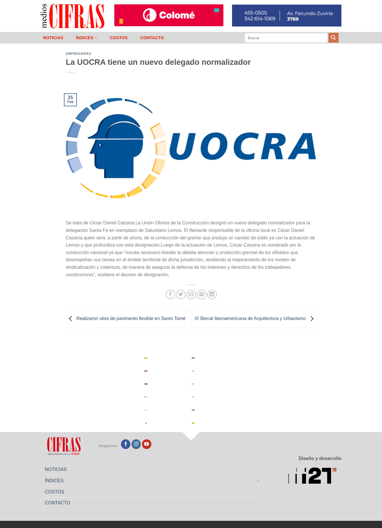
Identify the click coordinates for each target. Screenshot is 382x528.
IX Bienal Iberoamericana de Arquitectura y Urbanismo (255, 318)
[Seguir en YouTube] (146, 444)
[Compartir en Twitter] (181, 294)
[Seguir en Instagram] (136, 444)
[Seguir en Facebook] (125, 444)
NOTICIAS (53, 37)
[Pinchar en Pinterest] (201, 294)
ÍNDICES (86, 38)
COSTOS (119, 37)
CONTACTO (152, 37)
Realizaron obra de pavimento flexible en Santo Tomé (126, 318)
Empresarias (78, 53)
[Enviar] (333, 38)
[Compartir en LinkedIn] (212, 294)
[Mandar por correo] (191, 294)
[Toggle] (258, 480)
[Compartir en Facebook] (170, 294)
